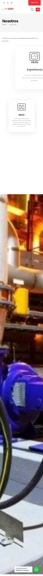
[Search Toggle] (32, 9)
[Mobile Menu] (38, 9)
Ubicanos (34, 3)
